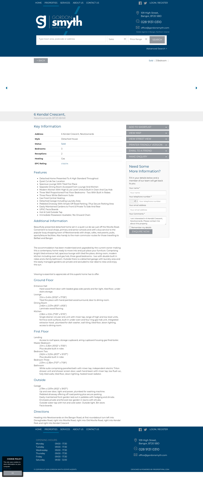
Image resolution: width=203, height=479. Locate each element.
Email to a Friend (140, 157)
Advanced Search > (156, 55)
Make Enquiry (138, 163)
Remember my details (141, 234)
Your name (134, 195)
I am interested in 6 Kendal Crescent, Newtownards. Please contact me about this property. (147, 227)
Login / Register (159, 3)
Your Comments (137, 221)
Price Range (136, 46)
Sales (111, 46)
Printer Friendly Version (144, 151)
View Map (135, 140)
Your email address (137, 212)
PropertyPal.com (161, 476)
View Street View (140, 146)
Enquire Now (141, 238)
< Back (41, 67)
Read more (7, 469)
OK (13, 473)
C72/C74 (64, 171)
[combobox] (133, 208)
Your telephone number (140, 204)
